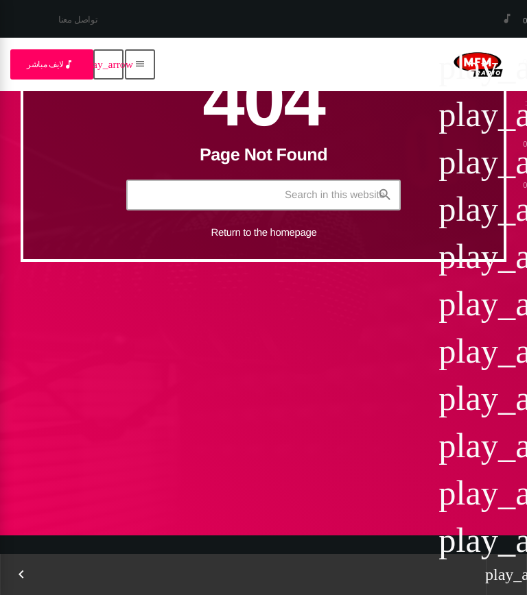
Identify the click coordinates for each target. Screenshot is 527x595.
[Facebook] (18, 26)
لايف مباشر (50, 64)
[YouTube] (57, 26)
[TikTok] (47, 26)
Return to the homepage (264, 233)
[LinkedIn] (37, 26)
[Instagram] (28, 26)
